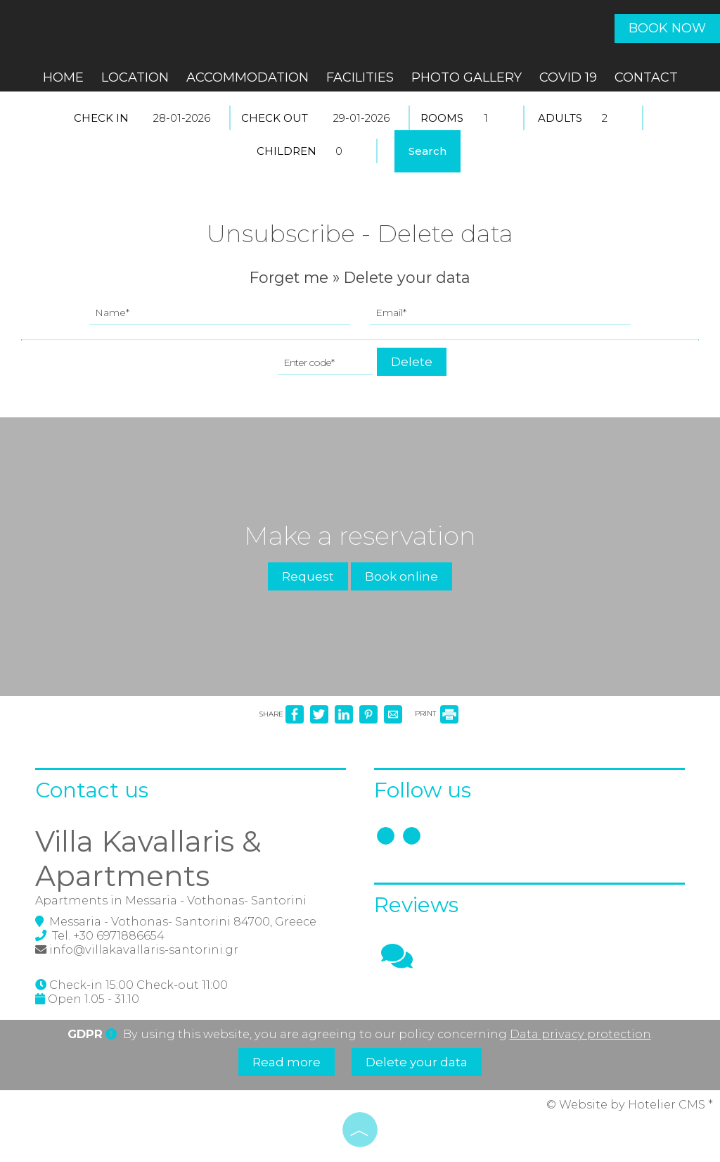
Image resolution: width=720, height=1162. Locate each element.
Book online (401, 576)
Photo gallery (466, 77)
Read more (286, 1062)
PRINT (436, 713)
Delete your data (417, 1062)
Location (135, 77)
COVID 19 (568, 77)
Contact (646, 77)
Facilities (360, 77)
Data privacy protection (580, 1034)
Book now (667, 28)
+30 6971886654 (119, 935)
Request (308, 576)
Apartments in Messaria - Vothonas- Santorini (171, 900)
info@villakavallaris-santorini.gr (143, 949)
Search (427, 151)
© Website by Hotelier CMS (627, 1104)
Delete (411, 362)
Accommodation (247, 77)
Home (63, 77)
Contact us (91, 790)
